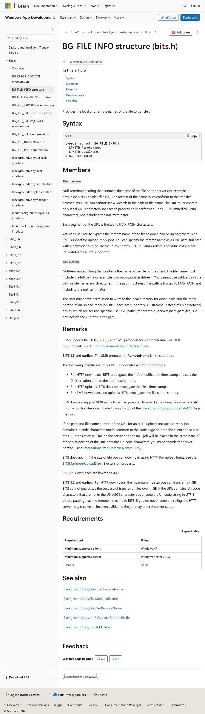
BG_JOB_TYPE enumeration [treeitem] (30, 150)
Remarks (71, 89)
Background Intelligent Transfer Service (112, 32)
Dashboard (190, 17)
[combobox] (29, 38)
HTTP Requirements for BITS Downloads (120, 346)
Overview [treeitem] (18, 68)
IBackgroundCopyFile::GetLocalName (90, 598)
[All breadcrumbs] (66, 32)
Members (72, 84)
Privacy (92, 705)
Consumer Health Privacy (122, 705)
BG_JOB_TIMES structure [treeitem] (28, 142)
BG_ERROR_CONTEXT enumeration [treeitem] (26, 79)
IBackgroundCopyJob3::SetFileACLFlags (171, 408)
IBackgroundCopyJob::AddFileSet (87, 627)
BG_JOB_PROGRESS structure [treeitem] (31, 113)
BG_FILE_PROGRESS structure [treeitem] (31, 97)
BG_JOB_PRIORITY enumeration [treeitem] (33, 105)
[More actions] (198, 32)
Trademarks (176, 705)
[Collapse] (52, 29)
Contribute (75, 705)
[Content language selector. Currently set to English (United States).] (23, 694)
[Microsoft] (8, 6)
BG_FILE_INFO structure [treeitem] (28, 89)
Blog (57, 705)
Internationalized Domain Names (108, 447)
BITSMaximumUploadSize (82, 463)
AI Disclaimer (12, 705)
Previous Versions (37, 705)
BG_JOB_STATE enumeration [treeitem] (30, 134)
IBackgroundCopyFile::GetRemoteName (92, 608)
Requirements (75, 95)
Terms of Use (155, 705)
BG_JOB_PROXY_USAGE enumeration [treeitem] (28, 123)
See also (71, 101)
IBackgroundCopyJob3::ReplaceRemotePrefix (96, 617)
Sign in (195, 5)
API (77, 32)
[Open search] (184, 6)
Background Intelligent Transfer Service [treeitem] (29, 50)
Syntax (70, 78)
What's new (168, 17)
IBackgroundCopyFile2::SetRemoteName (93, 589)
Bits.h (148, 32)
